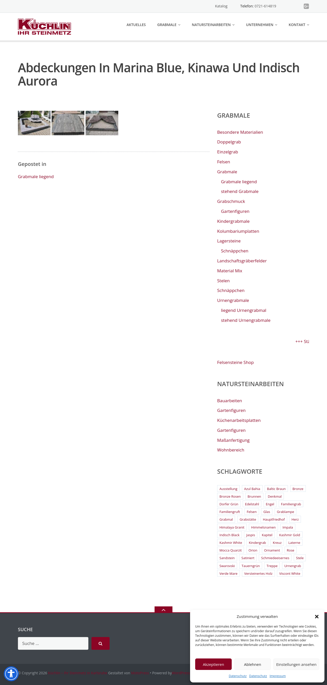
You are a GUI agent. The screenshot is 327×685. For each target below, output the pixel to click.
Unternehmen (259, 24)
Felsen (223, 162)
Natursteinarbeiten (211, 24)
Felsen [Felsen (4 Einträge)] (252, 511)
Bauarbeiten (229, 400)
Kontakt (297, 24)
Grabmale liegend (36, 176)
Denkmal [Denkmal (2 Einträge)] (275, 496)
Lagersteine (229, 241)
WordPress (181, 672)
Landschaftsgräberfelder (242, 261)
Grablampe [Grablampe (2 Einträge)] (285, 511)
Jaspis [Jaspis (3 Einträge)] (250, 535)
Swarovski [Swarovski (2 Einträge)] (227, 566)
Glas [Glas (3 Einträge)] (266, 511)
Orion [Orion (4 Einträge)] (253, 550)
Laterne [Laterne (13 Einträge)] (294, 542)
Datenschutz (238, 676)
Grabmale (167, 24)
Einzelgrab (227, 152)
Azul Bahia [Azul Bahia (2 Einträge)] (252, 488)
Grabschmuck (231, 201)
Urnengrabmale (233, 300)
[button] (316, 616)
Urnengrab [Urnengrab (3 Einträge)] (292, 566)
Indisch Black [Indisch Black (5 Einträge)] (229, 535)
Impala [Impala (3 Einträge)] (288, 527)
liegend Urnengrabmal (243, 310)
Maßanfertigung (233, 440)
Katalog (221, 6)
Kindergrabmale (233, 221)
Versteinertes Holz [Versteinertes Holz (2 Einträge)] (258, 573)
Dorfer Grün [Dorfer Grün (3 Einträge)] (228, 504)
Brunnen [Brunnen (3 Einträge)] (254, 496)
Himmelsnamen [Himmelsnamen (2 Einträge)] (263, 527)
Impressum (278, 676)
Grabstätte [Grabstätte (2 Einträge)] (248, 519)
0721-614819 (265, 6)
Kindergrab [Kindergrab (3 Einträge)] (257, 542)
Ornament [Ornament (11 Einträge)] (272, 550)
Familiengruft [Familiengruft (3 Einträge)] (229, 511)
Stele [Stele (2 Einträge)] (300, 558)
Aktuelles (136, 24)
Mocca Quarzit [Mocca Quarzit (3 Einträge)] (230, 550)
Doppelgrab (229, 142)
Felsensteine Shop (235, 362)
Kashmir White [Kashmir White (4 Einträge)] (230, 542)
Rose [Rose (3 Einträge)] (290, 550)
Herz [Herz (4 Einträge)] (295, 519)
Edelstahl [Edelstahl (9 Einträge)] (252, 504)
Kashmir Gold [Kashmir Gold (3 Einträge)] (289, 535)
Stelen (223, 281)
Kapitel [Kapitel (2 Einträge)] (267, 535)
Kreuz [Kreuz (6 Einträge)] (277, 542)
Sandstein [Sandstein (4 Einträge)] (227, 558)
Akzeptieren (213, 664)
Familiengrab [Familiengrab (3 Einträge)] (291, 504)
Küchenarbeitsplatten (239, 420)
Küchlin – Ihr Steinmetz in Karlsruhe (77, 672)
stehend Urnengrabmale (246, 320)
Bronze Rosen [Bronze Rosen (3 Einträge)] (230, 496)
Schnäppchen (234, 251)
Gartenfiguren (235, 211)
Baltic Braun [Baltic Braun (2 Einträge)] (276, 488)
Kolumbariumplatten (238, 231)
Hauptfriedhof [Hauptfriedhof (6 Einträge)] (274, 519)
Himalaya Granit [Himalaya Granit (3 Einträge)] (231, 527)
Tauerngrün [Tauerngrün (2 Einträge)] (251, 566)
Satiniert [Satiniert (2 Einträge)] (247, 558)
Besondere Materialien (240, 132)
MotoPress (140, 672)
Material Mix (229, 271)
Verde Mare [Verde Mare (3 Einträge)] (228, 573)
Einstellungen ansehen (296, 664)
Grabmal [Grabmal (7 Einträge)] (226, 519)
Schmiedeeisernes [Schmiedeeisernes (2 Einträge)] (275, 558)
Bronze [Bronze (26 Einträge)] (298, 488)
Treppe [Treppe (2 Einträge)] (271, 566)
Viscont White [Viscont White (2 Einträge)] (289, 573)
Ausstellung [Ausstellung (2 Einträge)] (228, 488)
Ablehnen (252, 664)
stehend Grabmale (240, 191)
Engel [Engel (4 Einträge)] (270, 504)
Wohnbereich (230, 450)
